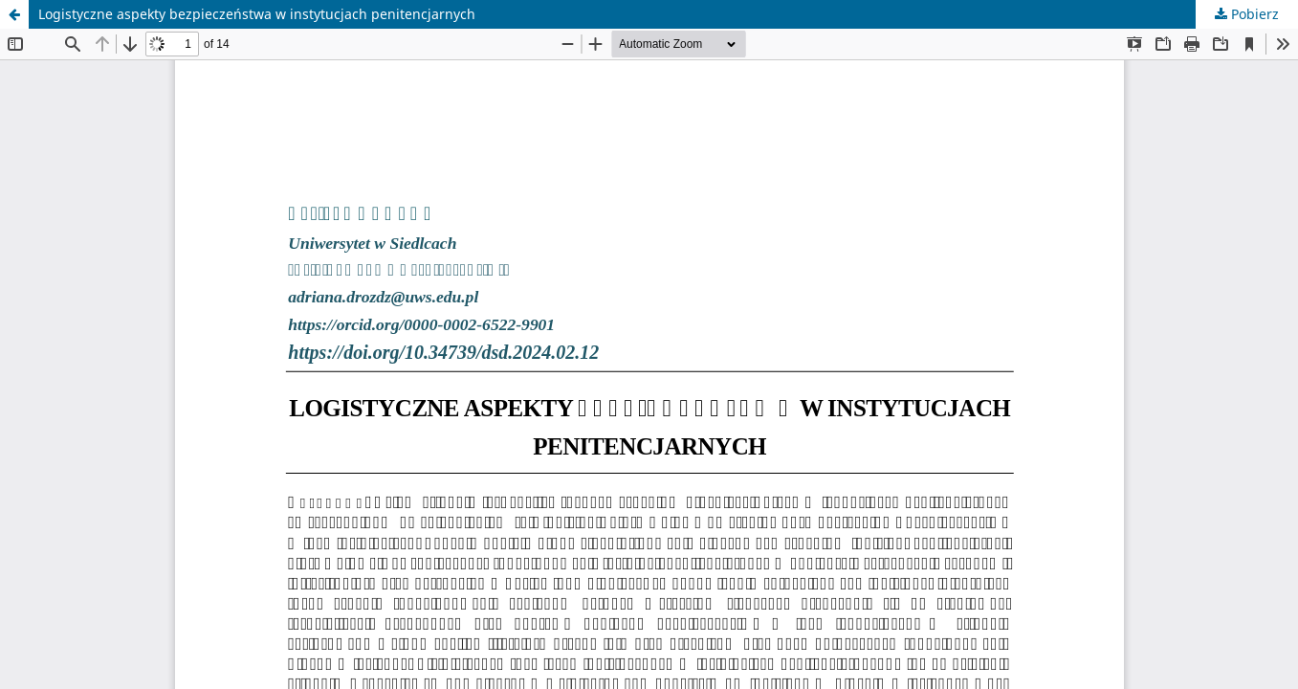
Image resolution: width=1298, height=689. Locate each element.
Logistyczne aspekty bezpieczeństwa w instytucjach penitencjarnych (256, 14)
